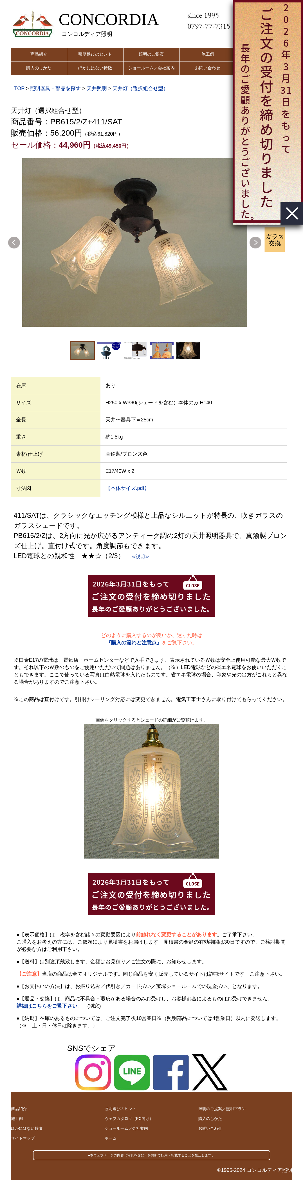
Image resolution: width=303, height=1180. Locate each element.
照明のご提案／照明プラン (222, 1108)
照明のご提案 (151, 54)
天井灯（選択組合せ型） (140, 88)
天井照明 (97, 88)
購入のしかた (38, 67)
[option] (134, 242)
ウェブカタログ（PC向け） (129, 1118)
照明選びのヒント (95, 54)
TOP (19, 88)
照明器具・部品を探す (55, 88)
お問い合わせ (207, 67)
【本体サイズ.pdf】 (127, 488)
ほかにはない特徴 (95, 67)
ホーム (110, 1138)
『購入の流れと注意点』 (134, 642)
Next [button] (255, 242)
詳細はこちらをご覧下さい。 (49, 1006)
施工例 (207, 54)
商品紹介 (38, 54)
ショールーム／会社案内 (151, 67)
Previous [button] (14, 242)
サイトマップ (23, 1138)
